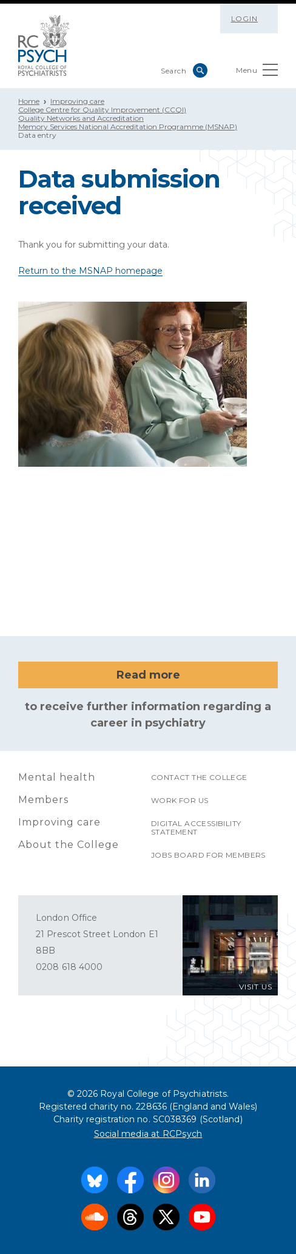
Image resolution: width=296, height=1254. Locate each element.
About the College (68, 844)
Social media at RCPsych (148, 1133)
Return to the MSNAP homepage (90, 270)
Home (28, 101)
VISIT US (255, 986)
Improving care (77, 101)
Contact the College (199, 777)
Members (43, 799)
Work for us (179, 800)
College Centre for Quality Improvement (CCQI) (102, 109)
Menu (257, 72)
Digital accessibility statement (196, 827)
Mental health (56, 777)
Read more (148, 675)
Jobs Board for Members (208, 854)
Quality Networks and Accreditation (81, 118)
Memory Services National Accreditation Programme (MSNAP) (127, 126)
